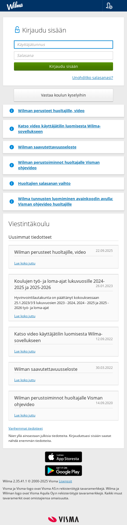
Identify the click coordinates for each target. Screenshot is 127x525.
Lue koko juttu (24, 263)
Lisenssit (65, 481)
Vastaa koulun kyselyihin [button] (63, 95)
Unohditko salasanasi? (92, 77)
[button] (112, 5)
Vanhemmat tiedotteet (25, 428)
